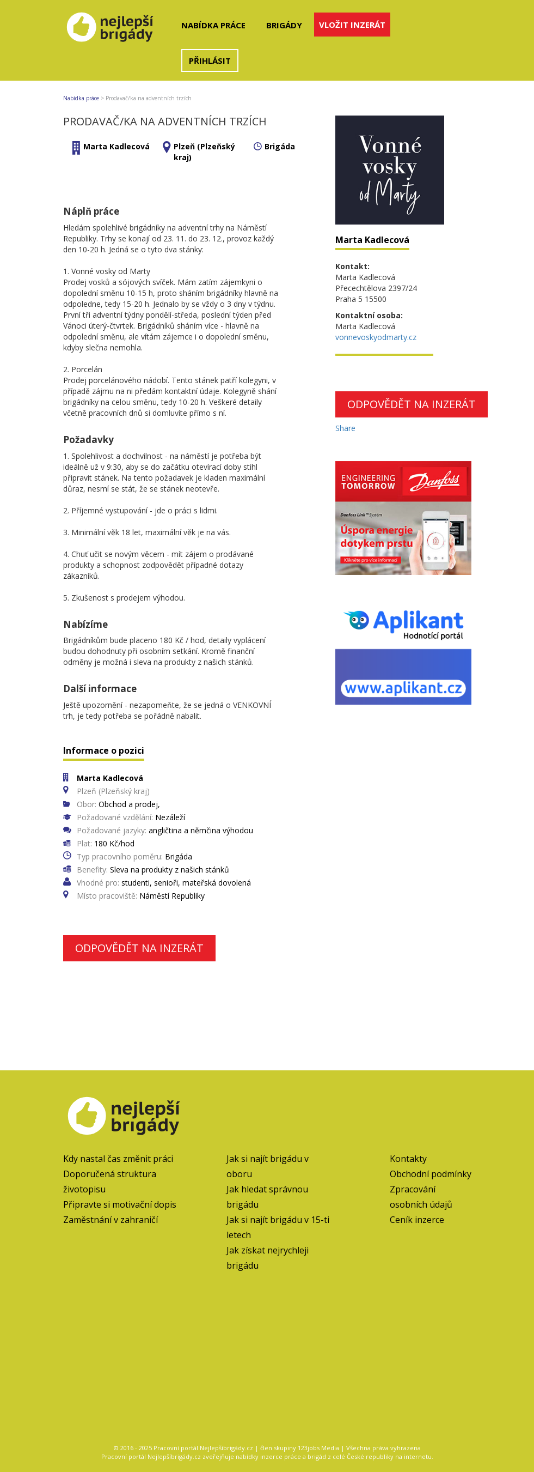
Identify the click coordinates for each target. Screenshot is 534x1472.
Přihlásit (210, 60)
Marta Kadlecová (116, 146)
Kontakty (408, 1159)
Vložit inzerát (352, 24)
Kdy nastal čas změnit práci (118, 1159)
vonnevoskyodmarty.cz (375, 337)
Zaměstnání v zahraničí (110, 1220)
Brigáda (280, 146)
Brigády (284, 25)
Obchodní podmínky (430, 1174)
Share (345, 428)
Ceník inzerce (417, 1220)
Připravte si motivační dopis (119, 1204)
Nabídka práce (213, 25)
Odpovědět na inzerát (139, 948)
